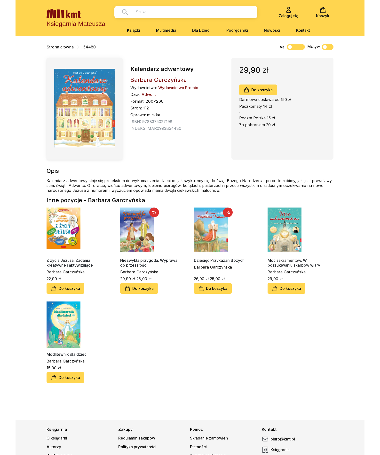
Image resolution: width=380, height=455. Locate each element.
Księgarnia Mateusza (76, 23)
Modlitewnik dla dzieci (67, 354)
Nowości (272, 30)
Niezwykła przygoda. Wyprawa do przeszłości (148, 263)
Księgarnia (276, 449)
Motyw (320, 47)
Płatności (198, 446)
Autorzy (54, 446)
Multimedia (166, 30)
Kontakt (303, 30)
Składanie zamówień (209, 438)
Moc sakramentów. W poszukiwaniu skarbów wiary (294, 263)
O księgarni (57, 438)
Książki (133, 30)
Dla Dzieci (201, 30)
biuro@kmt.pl (278, 439)
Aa (282, 47)
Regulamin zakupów (136, 438)
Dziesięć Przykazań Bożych (219, 260)
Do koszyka (258, 90)
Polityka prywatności (137, 446)
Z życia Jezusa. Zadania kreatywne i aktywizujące (70, 263)
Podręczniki (237, 30)
